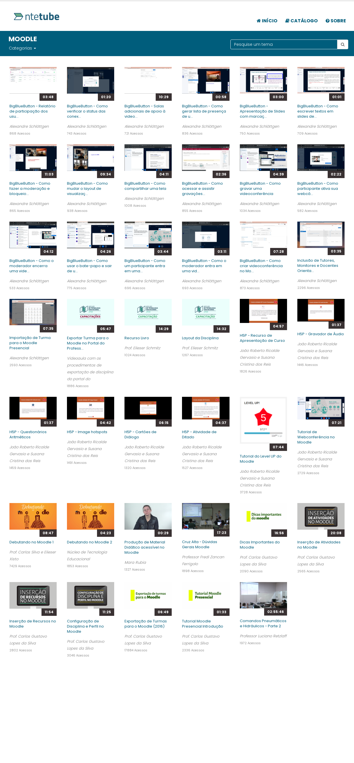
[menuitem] (267, 18)
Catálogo (301, 20)
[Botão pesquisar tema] (342, 44)
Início (267, 20)
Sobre (336, 20)
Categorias (20, 48)
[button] (34, 48)
